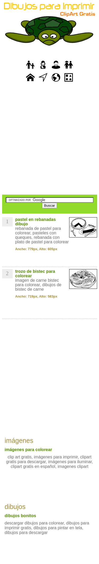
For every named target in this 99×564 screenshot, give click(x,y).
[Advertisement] (49, 139)
